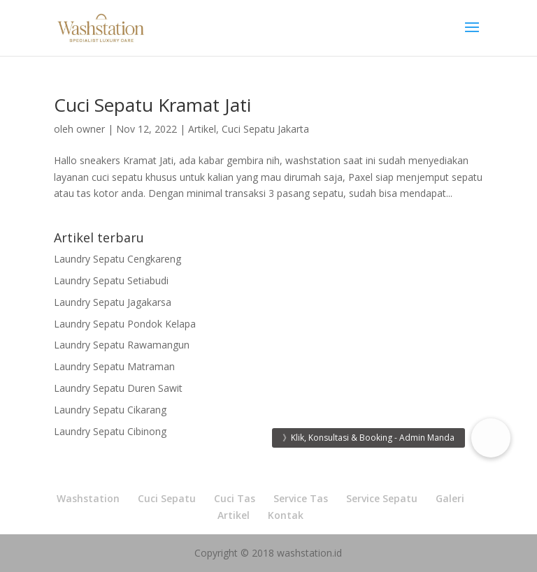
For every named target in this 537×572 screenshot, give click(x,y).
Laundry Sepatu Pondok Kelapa (125, 323)
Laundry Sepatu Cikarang (110, 409)
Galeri (450, 498)
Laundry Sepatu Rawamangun (121, 344)
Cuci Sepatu (167, 498)
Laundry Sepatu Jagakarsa (112, 302)
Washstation (88, 498)
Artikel (202, 128)
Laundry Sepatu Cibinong (110, 431)
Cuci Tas (234, 498)
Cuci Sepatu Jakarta (265, 128)
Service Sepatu (381, 498)
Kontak (285, 515)
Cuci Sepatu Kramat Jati (152, 104)
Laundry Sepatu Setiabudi (111, 280)
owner (90, 128)
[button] (490, 437)
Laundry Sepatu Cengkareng (117, 258)
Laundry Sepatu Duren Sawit (118, 388)
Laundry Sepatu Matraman (114, 366)
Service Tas (300, 498)
